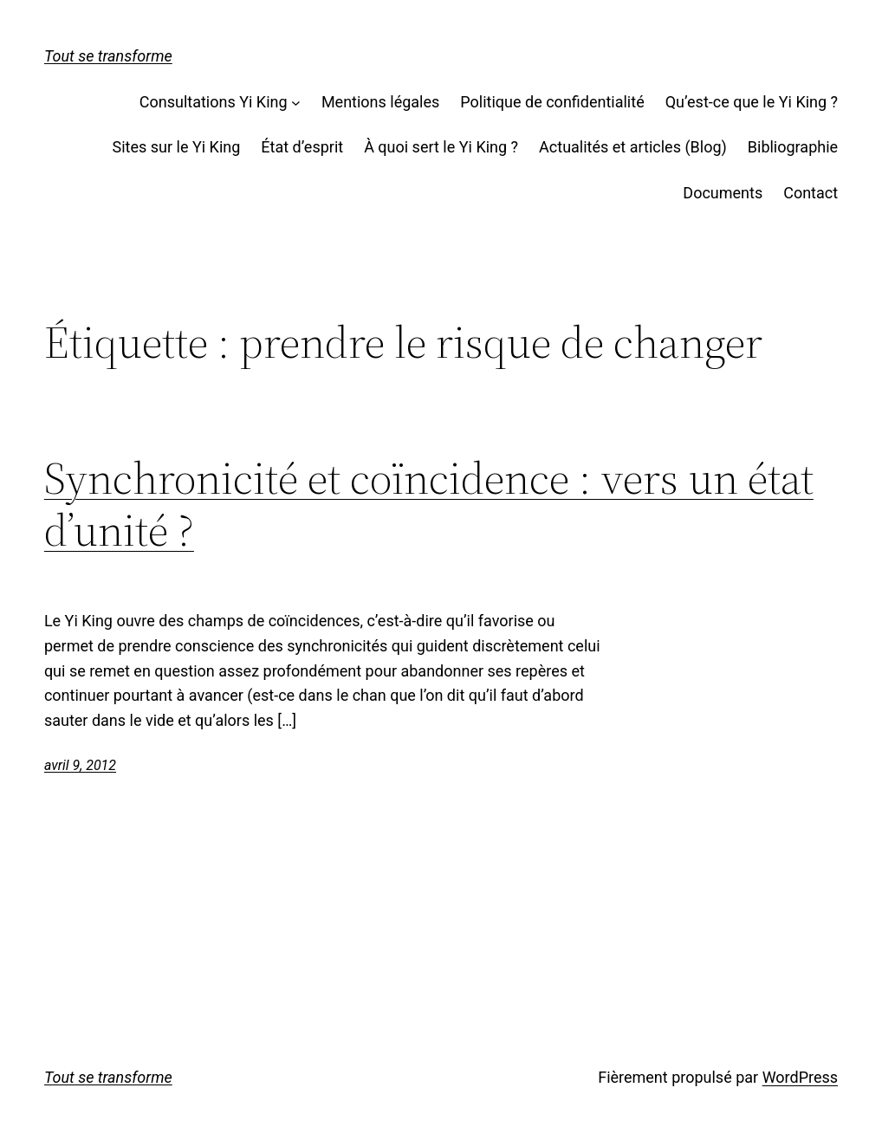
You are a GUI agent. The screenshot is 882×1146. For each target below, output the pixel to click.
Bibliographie (793, 147)
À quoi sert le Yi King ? (441, 147)
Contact (810, 193)
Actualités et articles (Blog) (633, 147)
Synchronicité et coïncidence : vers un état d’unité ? (429, 504)
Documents (722, 193)
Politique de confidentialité (552, 102)
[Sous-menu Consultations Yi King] (296, 102)
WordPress (800, 1077)
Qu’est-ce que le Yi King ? (751, 102)
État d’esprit (302, 147)
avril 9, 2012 (80, 765)
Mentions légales (380, 102)
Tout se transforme (108, 56)
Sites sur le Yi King (177, 147)
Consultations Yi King (213, 102)
